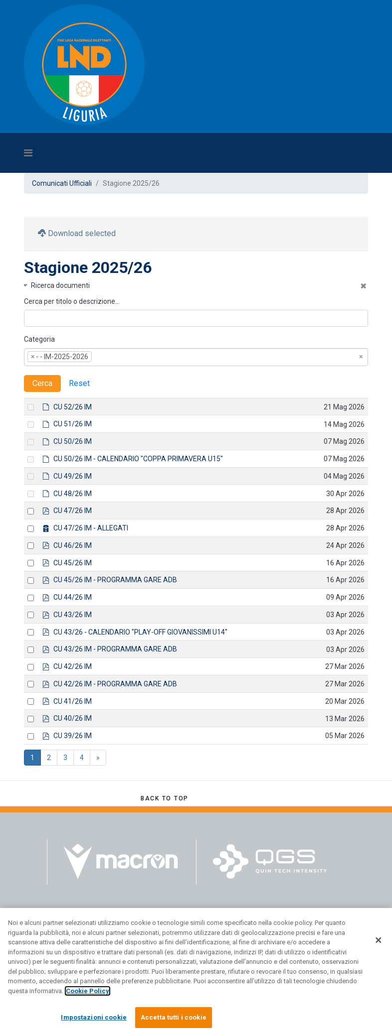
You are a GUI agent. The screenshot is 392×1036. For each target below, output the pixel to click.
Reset (79, 383)
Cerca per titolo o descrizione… (72, 301)
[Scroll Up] (165, 798)
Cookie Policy (87, 993)
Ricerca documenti (60, 285)
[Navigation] (151, 153)
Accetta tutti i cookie (173, 1020)
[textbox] (109, 357)
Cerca (42, 383)
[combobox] (196, 357)
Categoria (39, 339)
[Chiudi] (379, 942)
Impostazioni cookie (93, 1020)
